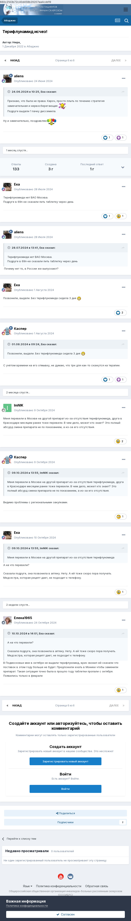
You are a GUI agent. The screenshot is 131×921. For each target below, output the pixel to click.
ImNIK (18, 405)
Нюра (16, 42)
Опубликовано (33, 81)
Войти (65, 788)
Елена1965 (23, 618)
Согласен (65, 914)
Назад (15, 60)
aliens (19, 76)
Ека (43, 91)
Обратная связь (96, 886)
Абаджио (33, 46)
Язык (27, 886)
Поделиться (65, 813)
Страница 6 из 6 (65, 60)
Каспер (20, 329)
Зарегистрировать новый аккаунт (65, 761)
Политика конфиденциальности (58, 886)
